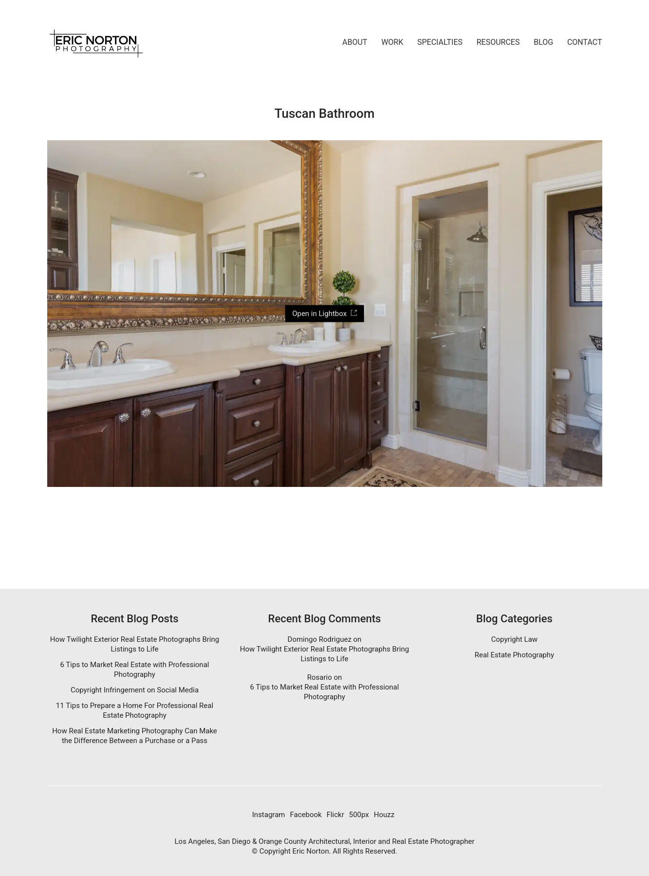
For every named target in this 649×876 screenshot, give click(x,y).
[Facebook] (305, 815)
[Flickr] (335, 815)
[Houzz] (384, 815)
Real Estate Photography (514, 655)
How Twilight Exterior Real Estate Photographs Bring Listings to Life (134, 644)
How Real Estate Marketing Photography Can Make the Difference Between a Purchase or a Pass (134, 736)
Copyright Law (514, 639)
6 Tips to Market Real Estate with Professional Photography (134, 669)
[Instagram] (268, 815)
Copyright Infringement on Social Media (135, 690)
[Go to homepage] (96, 42)
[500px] (359, 815)
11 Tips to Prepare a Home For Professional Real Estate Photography (134, 710)
